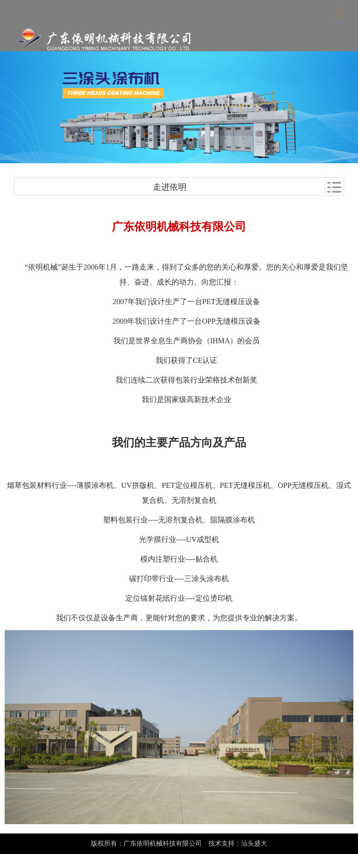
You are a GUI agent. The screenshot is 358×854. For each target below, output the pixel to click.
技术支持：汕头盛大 (237, 843)
